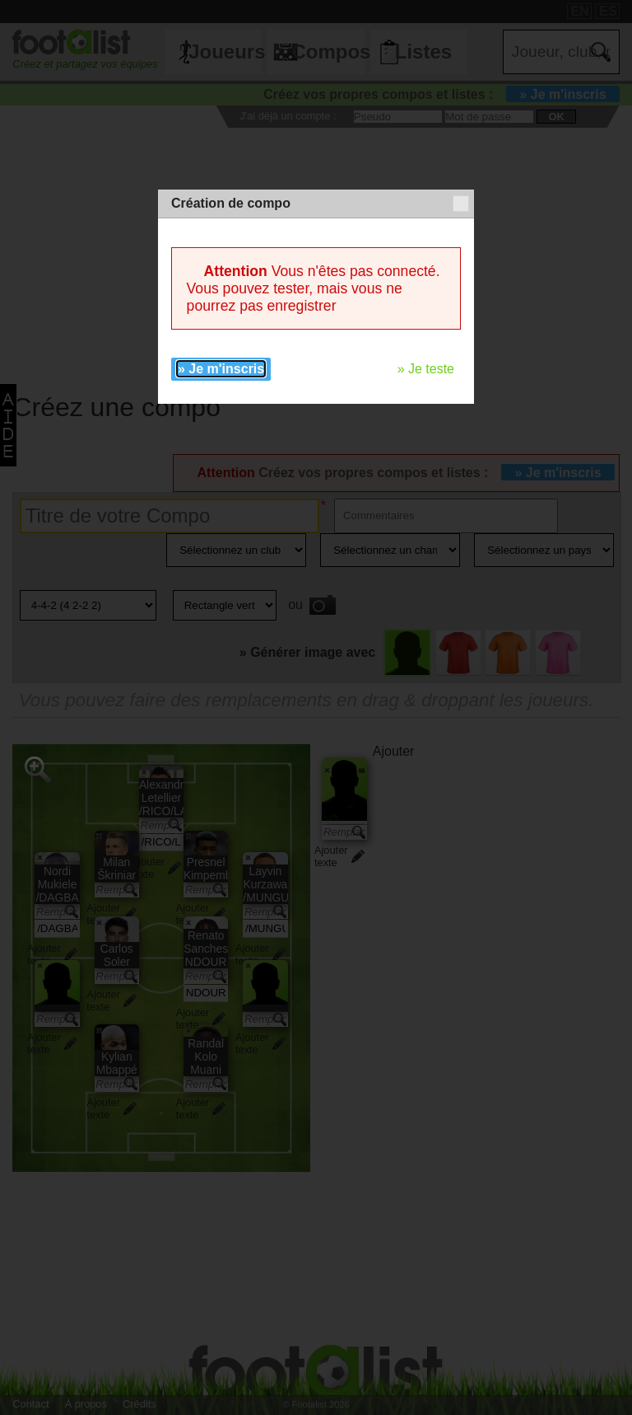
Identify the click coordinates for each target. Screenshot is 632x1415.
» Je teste (425, 369)
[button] (461, 203)
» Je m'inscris (221, 369)
